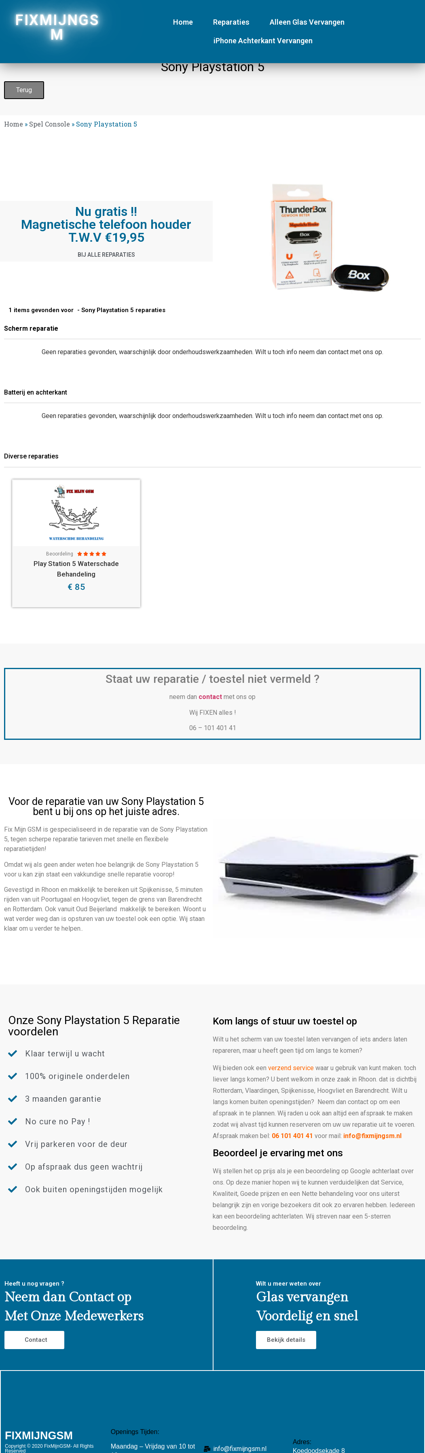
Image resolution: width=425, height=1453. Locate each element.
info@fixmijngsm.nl (372, 1136)
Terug (24, 90)
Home (183, 22)
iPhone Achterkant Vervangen (263, 40)
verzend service (291, 1068)
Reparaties (231, 22)
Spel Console (49, 124)
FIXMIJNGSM (57, 27)
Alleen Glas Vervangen (307, 22)
